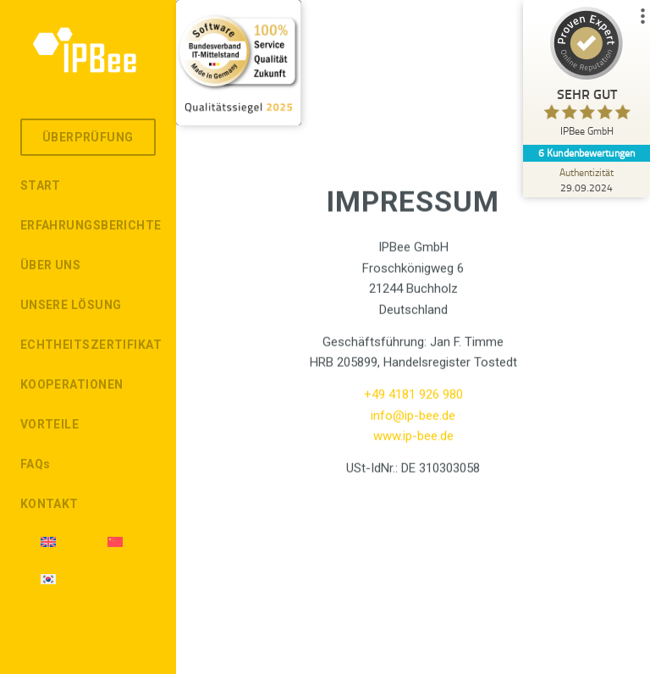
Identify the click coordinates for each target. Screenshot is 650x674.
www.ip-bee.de (413, 442)
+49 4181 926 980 (413, 400)
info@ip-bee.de (413, 421)
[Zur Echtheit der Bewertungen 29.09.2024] (586, 179)
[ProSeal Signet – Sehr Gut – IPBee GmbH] (586, 76)
